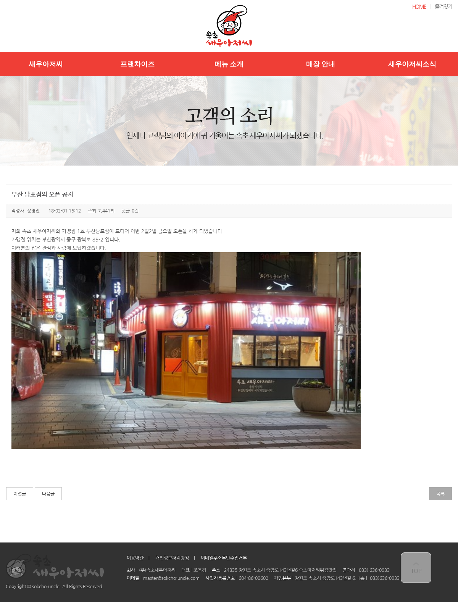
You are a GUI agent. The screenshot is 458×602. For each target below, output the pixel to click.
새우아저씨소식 (412, 64)
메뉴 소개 (229, 64)
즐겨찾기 (443, 6)
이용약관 (135, 557)
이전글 (19, 493)
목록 (440, 493)
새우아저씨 (46, 64)
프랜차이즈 (137, 64)
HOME (419, 6)
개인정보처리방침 (172, 557)
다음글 (48, 493)
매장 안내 (320, 64)
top (416, 567)
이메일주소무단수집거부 (224, 557)
